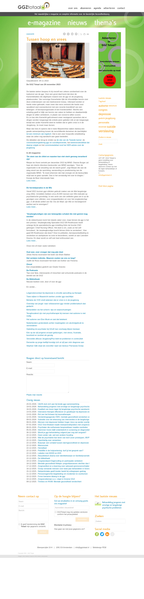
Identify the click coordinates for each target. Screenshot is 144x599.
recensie (102, 127)
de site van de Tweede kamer (69, 140)
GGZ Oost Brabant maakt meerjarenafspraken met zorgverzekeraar (66, 425)
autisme (103, 105)
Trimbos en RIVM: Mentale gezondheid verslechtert (59, 482)
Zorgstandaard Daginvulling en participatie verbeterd (60, 461)
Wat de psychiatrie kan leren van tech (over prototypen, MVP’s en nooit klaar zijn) (72, 438)
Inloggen (20, 556)
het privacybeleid (71, 514)
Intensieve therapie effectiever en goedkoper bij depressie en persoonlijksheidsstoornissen (76, 412)
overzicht (30, 34)
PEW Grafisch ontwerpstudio (41, 556)
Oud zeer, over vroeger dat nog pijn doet (44, 252)
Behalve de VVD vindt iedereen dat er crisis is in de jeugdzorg (52, 300)
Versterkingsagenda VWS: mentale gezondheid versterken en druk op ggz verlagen (73, 417)
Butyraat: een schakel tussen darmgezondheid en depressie (63, 443)
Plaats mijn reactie (34, 395)
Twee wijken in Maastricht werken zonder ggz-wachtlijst (49, 297)
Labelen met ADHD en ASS (49, 453)
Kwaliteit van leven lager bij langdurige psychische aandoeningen (65, 409)
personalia (104, 122)
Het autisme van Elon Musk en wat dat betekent (46, 319)
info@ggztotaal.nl (105, 175)
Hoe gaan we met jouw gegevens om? (69, 529)
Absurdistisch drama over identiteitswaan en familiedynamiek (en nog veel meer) (72, 456)
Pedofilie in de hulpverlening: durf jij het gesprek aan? (60, 451)
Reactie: (29, 374)
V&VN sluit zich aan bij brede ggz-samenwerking (58, 404)
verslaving (106, 131)
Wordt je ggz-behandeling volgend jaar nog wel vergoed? (62, 432)
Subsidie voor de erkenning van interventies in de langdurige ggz (65, 419)
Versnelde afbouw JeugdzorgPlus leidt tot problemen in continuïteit (54, 339)
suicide (111, 126)
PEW (104, 547)
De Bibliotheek (33, 279)
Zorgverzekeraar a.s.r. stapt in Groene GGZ (56, 479)
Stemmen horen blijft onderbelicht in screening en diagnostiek (64, 430)
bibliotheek (113, 106)
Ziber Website (26, 556)
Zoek (100, 144)
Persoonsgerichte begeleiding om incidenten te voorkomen (63, 474)
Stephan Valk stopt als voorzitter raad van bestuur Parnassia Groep (54, 346)
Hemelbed (42, 448)
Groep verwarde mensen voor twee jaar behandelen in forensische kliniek (69, 469)
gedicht (102, 118)
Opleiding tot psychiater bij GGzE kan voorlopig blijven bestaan (53, 329)
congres (103, 109)
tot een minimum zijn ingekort (38, 134)
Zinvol (29, 264)
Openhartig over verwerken (49, 440)
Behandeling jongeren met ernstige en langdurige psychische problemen (68, 407)
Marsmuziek (43, 445)
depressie (105, 114)
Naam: (29, 362)
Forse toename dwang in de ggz (51, 476)
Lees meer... (31, 181)
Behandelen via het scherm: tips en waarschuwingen (48, 310)
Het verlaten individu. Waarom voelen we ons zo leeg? (51, 258)
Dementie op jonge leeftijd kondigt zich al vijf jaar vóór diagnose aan (55, 342)
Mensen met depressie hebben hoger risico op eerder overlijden (65, 422)
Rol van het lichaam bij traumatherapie (54, 414)
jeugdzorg (110, 118)
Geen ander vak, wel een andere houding (55, 435)
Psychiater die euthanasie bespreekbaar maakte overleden (63, 427)
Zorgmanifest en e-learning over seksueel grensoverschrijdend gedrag (67, 466)
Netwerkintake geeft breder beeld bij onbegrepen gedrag (62, 471)
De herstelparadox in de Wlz (39, 188)
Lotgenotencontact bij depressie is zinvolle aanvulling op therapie (54, 293)
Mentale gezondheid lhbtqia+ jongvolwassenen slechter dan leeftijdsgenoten (70, 463)
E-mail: (29, 368)
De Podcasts (32, 270)
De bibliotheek (44, 458)
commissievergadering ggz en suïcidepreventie (46, 143)
